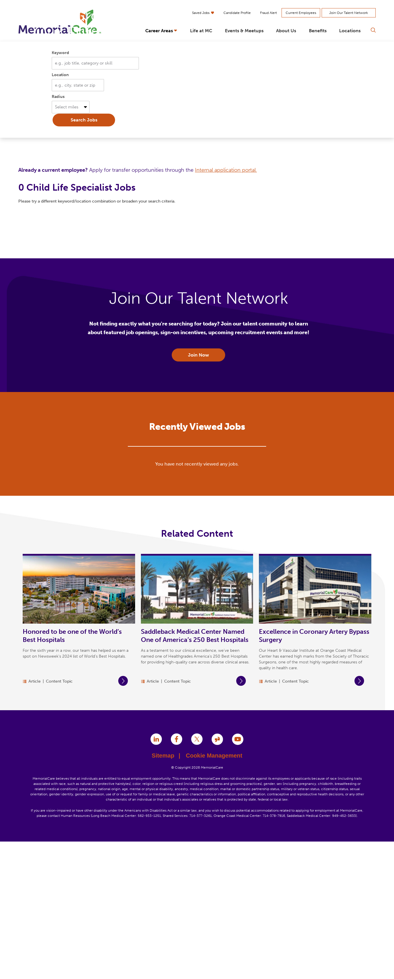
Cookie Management (214, 892)
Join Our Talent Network (348, 13)
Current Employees (301, 13)
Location (60, 211)
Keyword (60, 189)
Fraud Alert (268, 13)
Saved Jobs (203, 13)
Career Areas (159, 30)
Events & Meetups (244, 30)
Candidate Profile (237, 13)
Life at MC (201, 30)
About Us (286, 30)
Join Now (198, 492)
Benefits (318, 30)
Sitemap (166, 892)
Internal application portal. (226, 307)
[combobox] (78, 222)
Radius (58, 233)
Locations (350, 30)
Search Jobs (84, 257)
